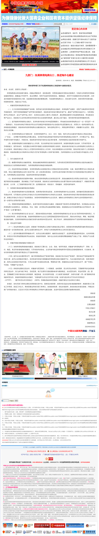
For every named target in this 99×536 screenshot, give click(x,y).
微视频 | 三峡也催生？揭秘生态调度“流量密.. (57, 61)
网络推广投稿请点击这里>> (87, 69)
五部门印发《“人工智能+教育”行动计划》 (78, 42)
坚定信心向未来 (79, 29)
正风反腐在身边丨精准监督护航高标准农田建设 (80, 55)
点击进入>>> (39, 24)
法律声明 (38, 447)
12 (49, 59)
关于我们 (25, 447)
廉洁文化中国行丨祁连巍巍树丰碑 (33, 61)
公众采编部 (32, 447)
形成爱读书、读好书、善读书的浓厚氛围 (77, 33)
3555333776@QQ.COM (16, 24)
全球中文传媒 (17, 6)
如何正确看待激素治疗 (51, 377)
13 (51, 59)
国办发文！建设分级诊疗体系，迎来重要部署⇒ (80, 45)
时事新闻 (11, 69)
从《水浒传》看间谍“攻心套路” (11, 61)
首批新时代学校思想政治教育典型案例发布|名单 (80, 64)
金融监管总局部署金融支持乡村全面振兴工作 (79, 49)
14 (54, 59)
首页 (5, 69)
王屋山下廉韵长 (83, 377)
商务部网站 (78, 80)
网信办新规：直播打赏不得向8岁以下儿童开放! (79, 39)
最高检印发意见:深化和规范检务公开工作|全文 (79, 61)
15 (57, 59)
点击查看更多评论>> (91, 385)
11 (46, 59)
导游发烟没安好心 (18, 377)
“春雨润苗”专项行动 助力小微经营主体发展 (78, 58)
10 (43, 59)
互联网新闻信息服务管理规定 (33, 412)
